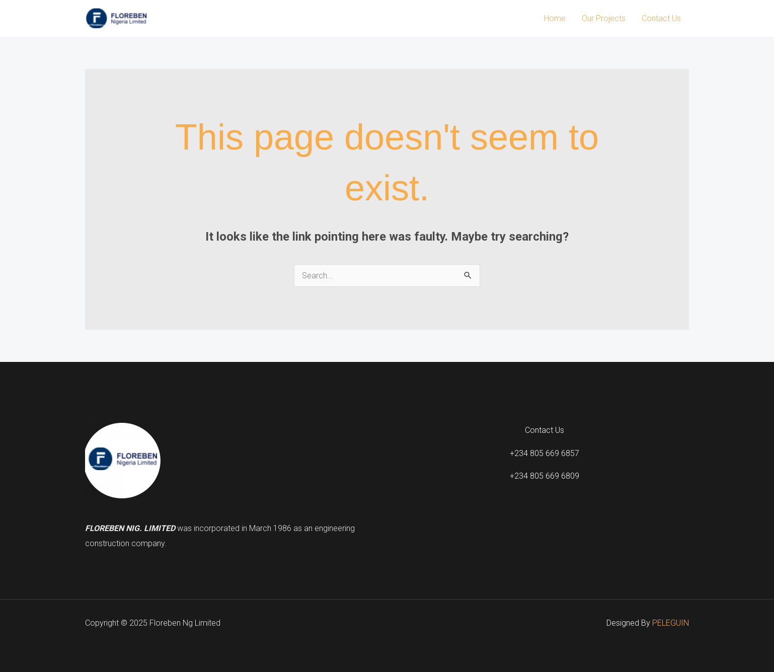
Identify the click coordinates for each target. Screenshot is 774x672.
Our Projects (604, 18)
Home (555, 18)
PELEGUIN (670, 623)
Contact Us (661, 18)
